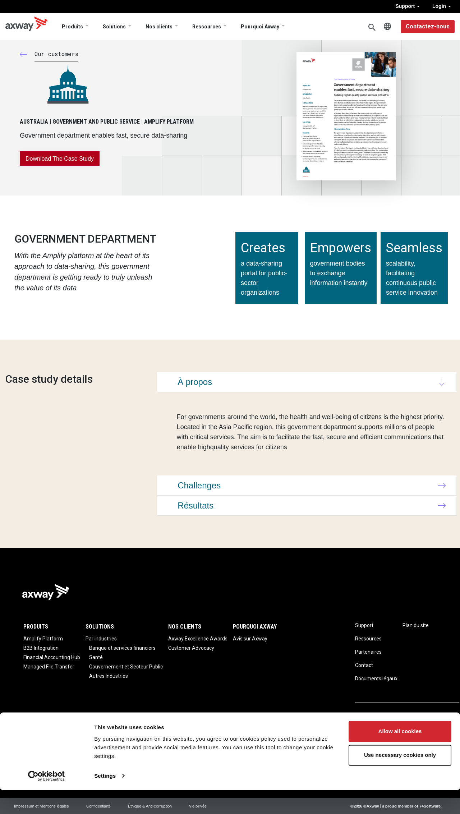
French (387, 26)
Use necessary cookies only (400, 779)
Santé (96, 657)
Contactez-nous (428, 26)
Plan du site (415, 625)
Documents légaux (376, 678)
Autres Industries (108, 676)
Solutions (114, 26)
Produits (72, 26)
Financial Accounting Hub (51, 657)
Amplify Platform (43, 638)
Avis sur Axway (250, 638)
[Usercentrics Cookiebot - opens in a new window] (46, 800)
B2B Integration (41, 648)
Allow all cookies (400, 756)
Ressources (206, 26)
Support (407, 6)
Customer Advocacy (191, 648)
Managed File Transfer (48, 667)
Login (441, 6)
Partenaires (368, 652)
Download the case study (60, 159)
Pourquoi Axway (260, 26)
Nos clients (159, 26)
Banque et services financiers (122, 648)
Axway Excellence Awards (197, 638)
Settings (105, 800)
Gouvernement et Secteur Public (126, 667)
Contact (364, 665)
